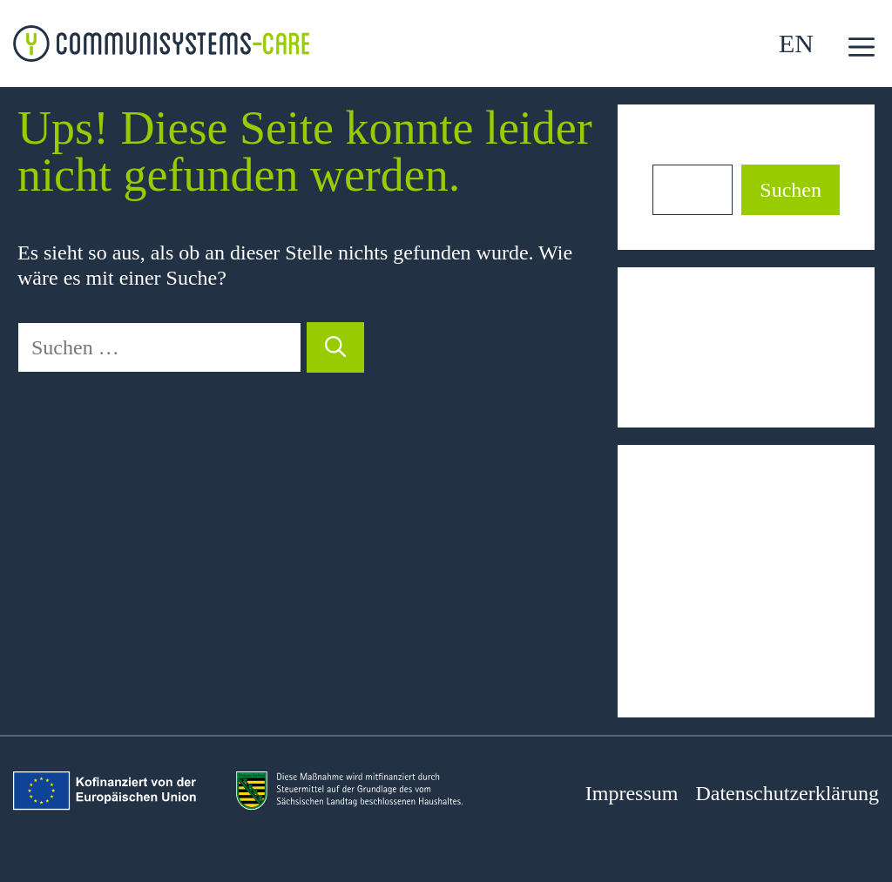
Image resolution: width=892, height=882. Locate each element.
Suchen (683, 151)
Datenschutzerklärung (787, 793)
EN (796, 43)
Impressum (632, 793)
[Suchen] (335, 347)
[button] (861, 48)
